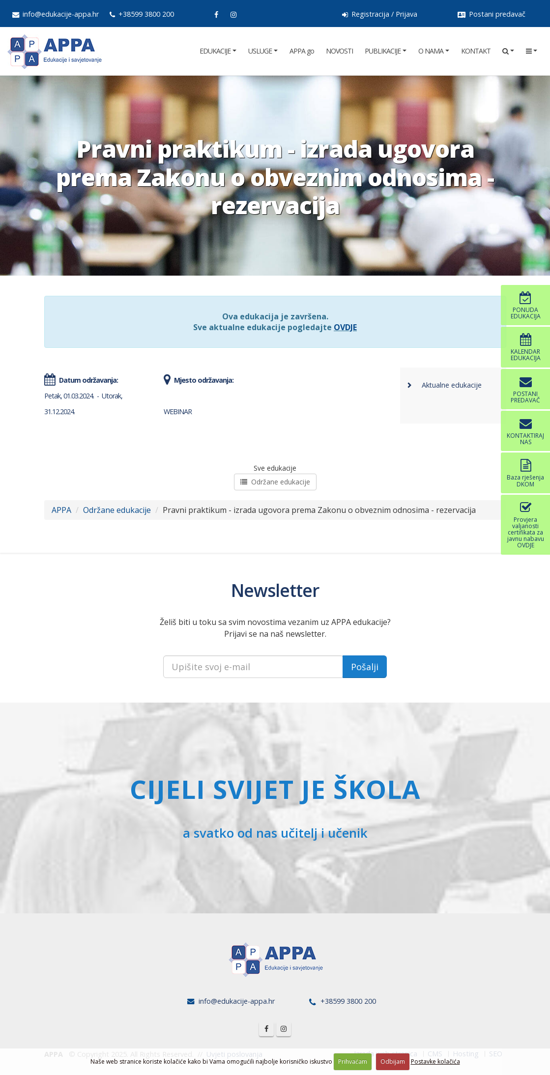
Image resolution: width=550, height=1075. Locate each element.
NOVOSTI (339, 51)
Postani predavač (491, 14)
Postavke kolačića (435, 1061)
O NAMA (430, 51)
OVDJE (345, 327)
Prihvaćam (352, 1061)
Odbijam (392, 1061)
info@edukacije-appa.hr (55, 14)
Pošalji (364, 667)
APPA (61, 510)
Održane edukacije (275, 481)
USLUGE (260, 51)
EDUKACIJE (215, 51)
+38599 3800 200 (142, 14)
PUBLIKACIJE (383, 51)
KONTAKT (476, 51)
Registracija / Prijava (379, 14)
